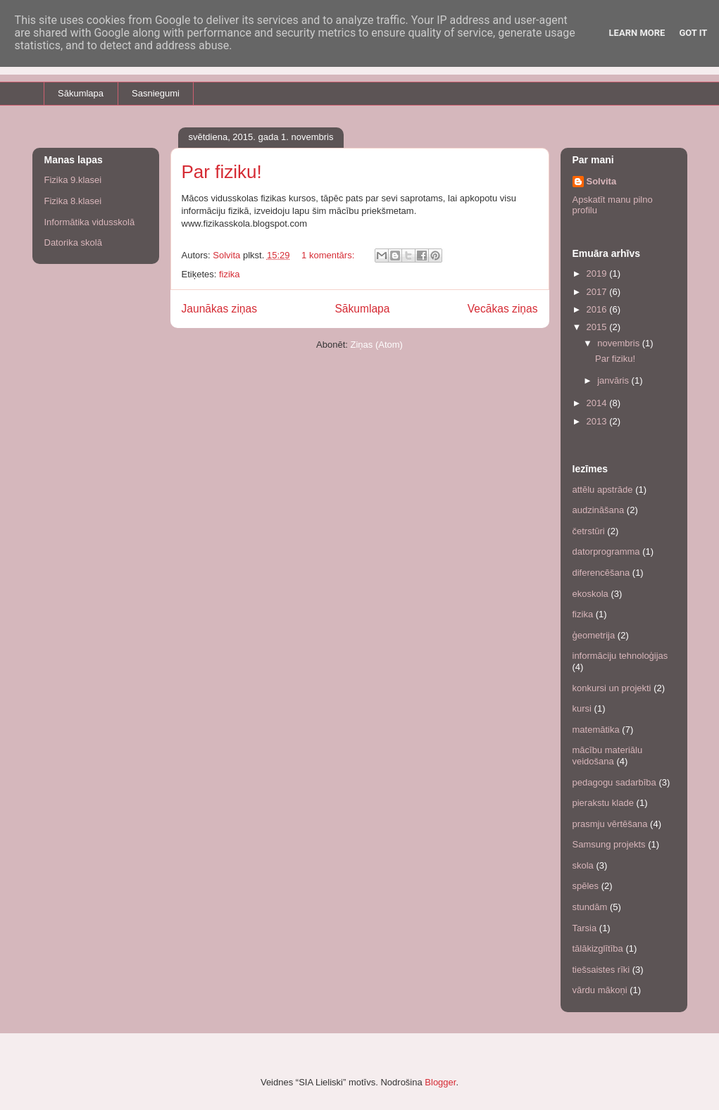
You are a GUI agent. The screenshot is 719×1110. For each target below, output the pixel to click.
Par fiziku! (222, 171)
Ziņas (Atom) (377, 344)
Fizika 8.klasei (73, 201)
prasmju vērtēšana (610, 824)
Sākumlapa (81, 93)
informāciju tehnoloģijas (620, 655)
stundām (590, 907)
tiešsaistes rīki (601, 969)
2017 (598, 291)
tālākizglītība (598, 948)
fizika (229, 274)
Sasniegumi (156, 93)
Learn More (637, 32)
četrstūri (589, 531)
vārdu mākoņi (600, 990)
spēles (586, 886)
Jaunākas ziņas (220, 309)
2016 (598, 309)
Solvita (602, 181)
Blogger (440, 1082)
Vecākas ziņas (503, 309)
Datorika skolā (73, 242)
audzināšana (599, 510)
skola (583, 865)
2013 (598, 421)
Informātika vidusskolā (89, 222)
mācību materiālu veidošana (608, 756)
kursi (582, 708)
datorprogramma (606, 551)
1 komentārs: (329, 255)
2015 (598, 327)
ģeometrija (594, 635)
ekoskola (590, 593)
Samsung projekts (609, 844)
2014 (598, 403)
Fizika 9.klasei (73, 180)
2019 (598, 273)
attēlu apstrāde (603, 489)
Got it (693, 32)
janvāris (614, 380)
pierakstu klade (603, 802)
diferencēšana (601, 572)
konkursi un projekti (612, 688)
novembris (619, 343)
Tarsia (585, 928)
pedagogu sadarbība (614, 782)
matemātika (596, 729)
